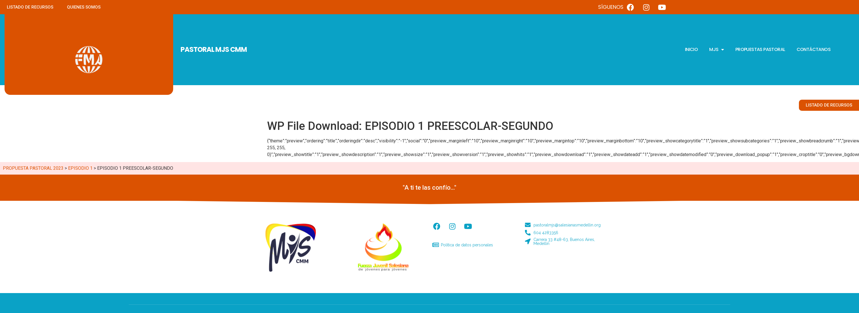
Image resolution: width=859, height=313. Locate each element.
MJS (716, 49)
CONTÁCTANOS (814, 49)
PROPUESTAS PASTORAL (760, 49)
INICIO (691, 49)
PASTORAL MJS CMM (214, 49)
